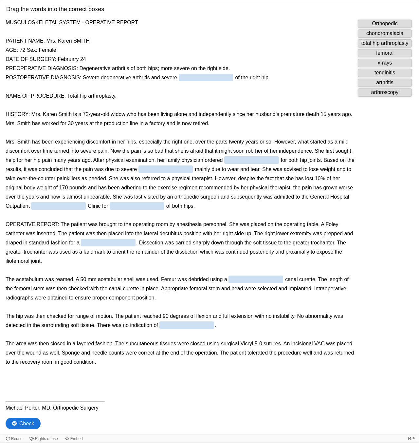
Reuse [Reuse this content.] (17, 438)
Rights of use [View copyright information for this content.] (46, 438)
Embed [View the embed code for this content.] (76, 438)
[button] (385, 24)
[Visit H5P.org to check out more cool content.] (411, 438)
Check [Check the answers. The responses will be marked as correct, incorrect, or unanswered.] (26, 423)
